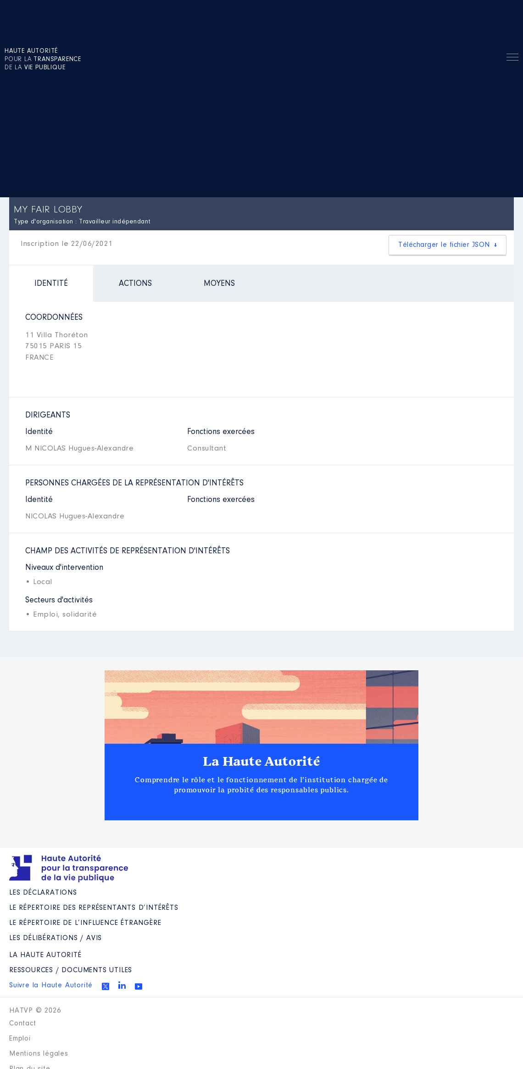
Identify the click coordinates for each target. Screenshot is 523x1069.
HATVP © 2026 (35, 1010)
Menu (512, 59)
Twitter (105, 986)
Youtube (138, 986)
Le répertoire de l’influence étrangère (85, 923)
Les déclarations (43, 892)
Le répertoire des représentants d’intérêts (93, 908)
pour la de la (43, 59)
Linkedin (122, 985)
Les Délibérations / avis (55, 938)
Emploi (20, 1038)
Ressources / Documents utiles (70, 970)
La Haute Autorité (261, 761)
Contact (22, 1023)
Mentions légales (38, 1054)
